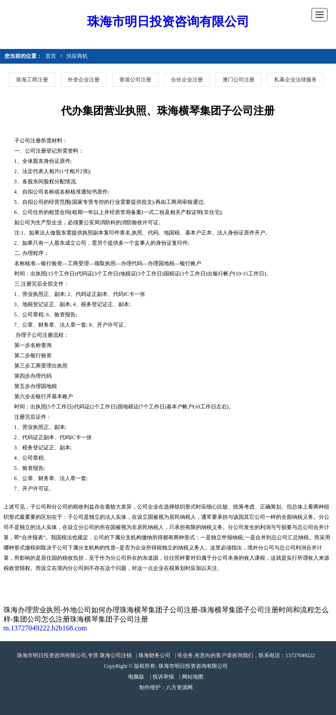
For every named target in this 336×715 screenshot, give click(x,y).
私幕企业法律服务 (295, 80)
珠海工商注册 (32, 80)
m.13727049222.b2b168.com (45, 628)
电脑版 (136, 677)
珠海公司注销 (116, 655)
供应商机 (77, 56)
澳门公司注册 (239, 80)
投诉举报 (163, 677)
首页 (50, 56)
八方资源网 (179, 687)
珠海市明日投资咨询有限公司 (168, 21)
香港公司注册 (135, 80)
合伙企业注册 (187, 80)
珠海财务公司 (154, 655)
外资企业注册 (84, 80)
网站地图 (192, 677)
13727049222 (300, 655)
